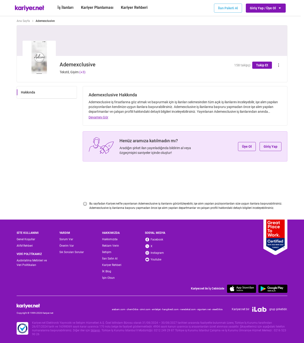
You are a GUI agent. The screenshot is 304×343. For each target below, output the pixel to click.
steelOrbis (217, 309)
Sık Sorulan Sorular (71, 252)
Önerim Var (66, 245)
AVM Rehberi (25, 245)
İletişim (106, 252)
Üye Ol (247, 146)
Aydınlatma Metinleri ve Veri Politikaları (32, 263)
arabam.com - (119, 309)
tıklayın (95, 330)
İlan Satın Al (110, 258)
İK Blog (106, 271)
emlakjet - (157, 309)
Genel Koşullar (26, 239)
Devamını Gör (98, 117)
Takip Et (262, 65)
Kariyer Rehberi (111, 265)
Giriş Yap (270, 146)
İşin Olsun (108, 277)
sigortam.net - (204, 309)
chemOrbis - (133, 309)
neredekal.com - (188, 309)
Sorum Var (66, 239)
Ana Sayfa (23, 21)
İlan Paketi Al (228, 8)
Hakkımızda (110, 239)
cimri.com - (146, 309)
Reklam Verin (110, 245)
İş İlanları (65, 7)
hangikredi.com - (171, 309)
